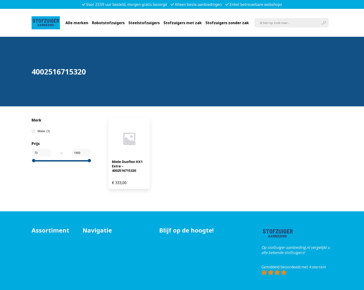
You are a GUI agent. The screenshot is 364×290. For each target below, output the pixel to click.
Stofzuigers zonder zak (227, 22)
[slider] (33, 160)
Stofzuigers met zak (182, 22)
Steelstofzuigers (144, 22)
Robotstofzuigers (108, 22)
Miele (44, 131)
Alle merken (76, 22)
